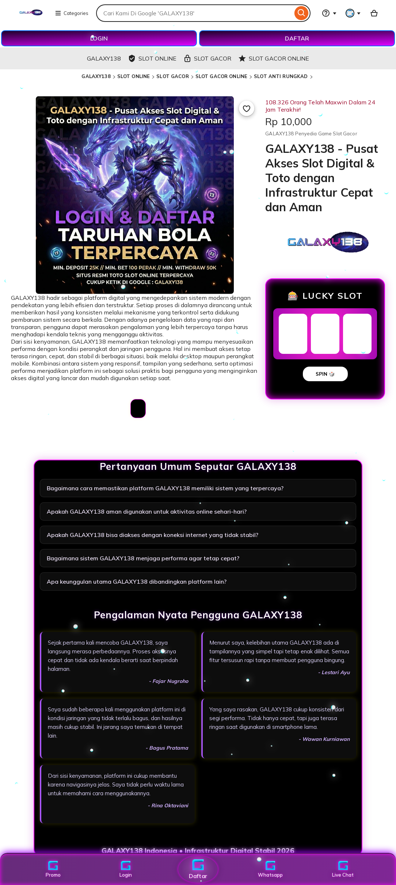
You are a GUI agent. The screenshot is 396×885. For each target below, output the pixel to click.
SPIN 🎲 (325, 374)
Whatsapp (270, 869)
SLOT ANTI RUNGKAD (281, 76)
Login (125, 869)
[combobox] (194, 13)
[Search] (302, 13)
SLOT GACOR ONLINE (221, 76)
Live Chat (343, 869)
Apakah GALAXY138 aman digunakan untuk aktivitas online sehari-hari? (147, 511)
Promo (53, 869)
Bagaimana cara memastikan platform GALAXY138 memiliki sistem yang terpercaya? (165, 488)
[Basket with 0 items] (374, 13)
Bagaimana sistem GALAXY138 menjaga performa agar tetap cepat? (143, 558)
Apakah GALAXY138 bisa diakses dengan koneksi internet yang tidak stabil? (152, 534)
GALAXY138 (95, 76)
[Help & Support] (329, 13)
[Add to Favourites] (246, 108)
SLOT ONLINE (133, 76)
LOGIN (99, 38)
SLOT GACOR (172, 76)
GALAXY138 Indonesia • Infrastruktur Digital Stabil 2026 (198, 850)
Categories (71, 13)
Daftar (198, 869)
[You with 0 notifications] (353, 13)
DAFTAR (297, 38)
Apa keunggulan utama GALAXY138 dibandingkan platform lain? (136, 581)
